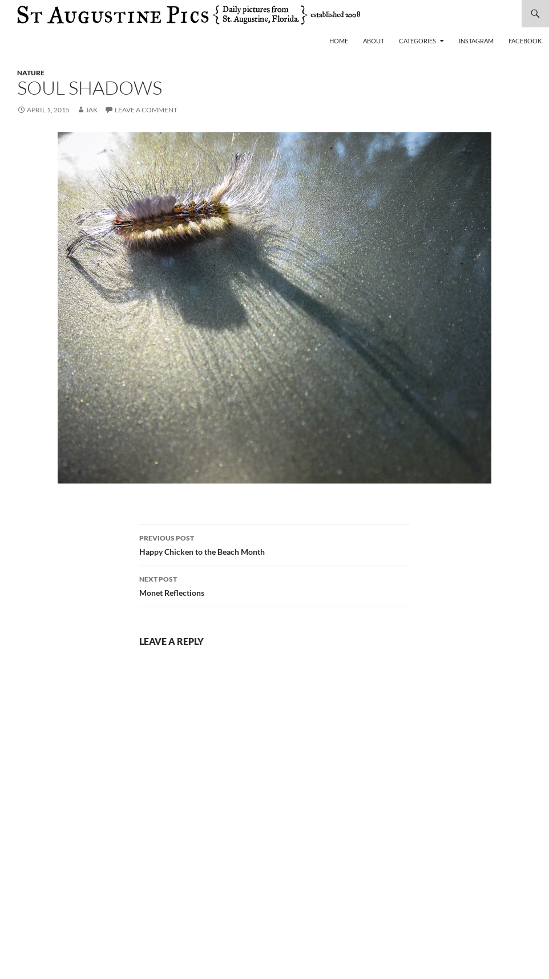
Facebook (525, 40)
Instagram (476, 40)
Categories (417, 40)
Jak (92, 109)
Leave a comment (146, 109)
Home (338, 40)
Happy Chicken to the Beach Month (274, 543)
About (373, 40)
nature (31, 72)
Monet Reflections (274, 585)
